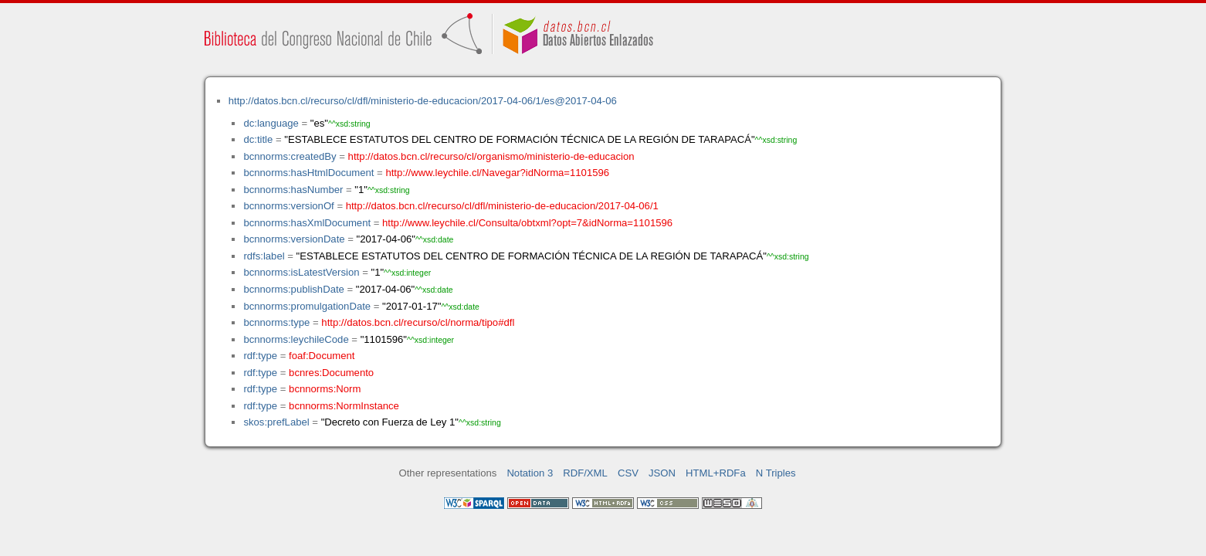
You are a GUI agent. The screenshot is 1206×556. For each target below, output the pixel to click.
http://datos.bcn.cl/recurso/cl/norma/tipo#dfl (417, 322)
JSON (662, 473)
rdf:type (260, 355)
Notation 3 (529, 473)
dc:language (270, 123)
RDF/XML (585, 473)
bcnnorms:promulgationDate (307, 306)
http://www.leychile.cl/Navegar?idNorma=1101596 (497, 172)
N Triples (776, 473)
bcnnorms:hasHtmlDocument (308, 172)
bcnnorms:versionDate (293, 239)
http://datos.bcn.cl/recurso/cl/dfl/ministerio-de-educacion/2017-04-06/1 (502, 206)
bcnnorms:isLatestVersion (301, 272)
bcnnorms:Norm (325, 389)
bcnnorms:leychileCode (295, 339)
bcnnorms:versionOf (288, 206)
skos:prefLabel (276, 422)
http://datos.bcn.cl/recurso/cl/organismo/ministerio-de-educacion (491, 156)
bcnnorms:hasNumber (293, 189)
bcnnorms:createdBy (289, 156)
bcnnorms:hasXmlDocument (307, 223)
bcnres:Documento (331, 372)
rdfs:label (263, 256)
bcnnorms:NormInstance (344, 406)
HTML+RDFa (716, 473)
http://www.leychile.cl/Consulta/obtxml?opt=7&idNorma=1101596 (527, 223)
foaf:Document (321, 355)
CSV (628, 473)
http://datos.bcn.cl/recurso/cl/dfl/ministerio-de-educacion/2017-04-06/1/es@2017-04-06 (423, 101)
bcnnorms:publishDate (293, 289)
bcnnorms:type (276, 322)
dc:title (258, 139)
